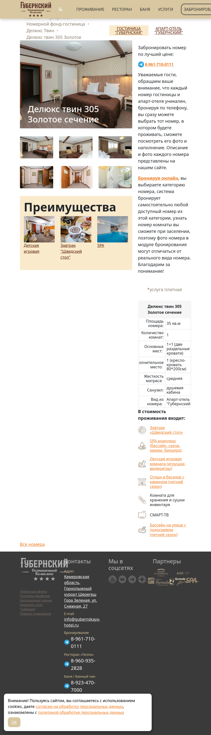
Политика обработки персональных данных (36, 598)
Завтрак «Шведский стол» (166, 430)
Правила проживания (35, 614)
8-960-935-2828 (83, 664)
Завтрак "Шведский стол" (76, 238)
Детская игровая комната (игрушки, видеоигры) (168, 464)
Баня (145, 9)
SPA (112, 232)
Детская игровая (39, 235)
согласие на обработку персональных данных (79, 706)
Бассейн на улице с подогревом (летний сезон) (168, 530)
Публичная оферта (33, 591)
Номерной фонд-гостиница (56, 24)
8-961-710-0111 (83, 642)
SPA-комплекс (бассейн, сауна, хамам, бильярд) (166, 446)
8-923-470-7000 (83, 686)
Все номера (32, 544)
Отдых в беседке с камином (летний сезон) (167, 482)
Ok (14, 722)
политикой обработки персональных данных (81, 712)
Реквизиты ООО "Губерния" (31, 607)
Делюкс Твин (40, 30)
